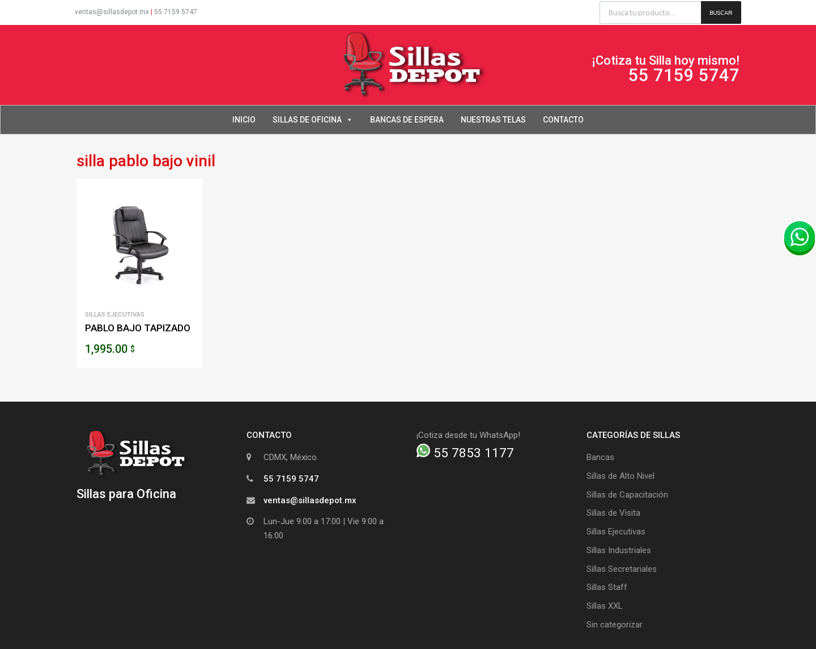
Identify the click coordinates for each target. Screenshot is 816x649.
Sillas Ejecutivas (114, 314)
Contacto (563, 119)
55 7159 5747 (175, 12)
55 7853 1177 (465, 452)
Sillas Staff (606, 587)
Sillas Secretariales (621, 569)
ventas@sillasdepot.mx (112, 12)
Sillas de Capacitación (627, 495)
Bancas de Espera (407, 119)
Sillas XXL (604, 606)
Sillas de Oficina (313, 119)
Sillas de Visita (613, 513)
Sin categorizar (614, 625)
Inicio (244, 119)
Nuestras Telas (493, 119)
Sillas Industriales (618, 550)
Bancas (600, 457)
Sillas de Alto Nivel (620, 476)
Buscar (721, 12)
